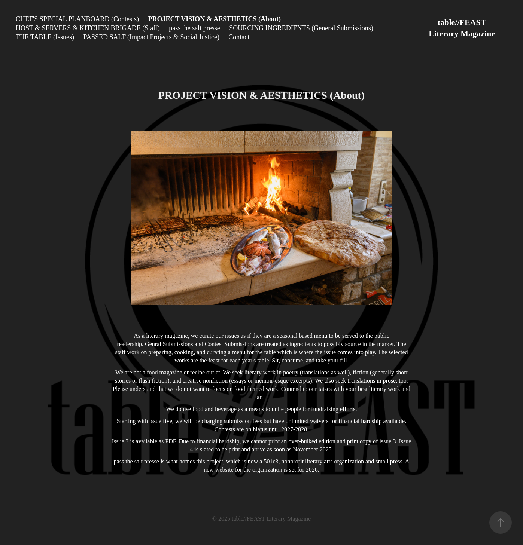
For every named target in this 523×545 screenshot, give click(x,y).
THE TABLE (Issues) (45, 37)
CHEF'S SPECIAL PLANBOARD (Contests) (77, 19)
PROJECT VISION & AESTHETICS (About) (214, 19)
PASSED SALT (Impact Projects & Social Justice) (151, 37)
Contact (238, 37)
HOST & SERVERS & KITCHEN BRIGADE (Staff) (88, 28)
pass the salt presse (194, 28)
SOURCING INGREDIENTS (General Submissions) (301, 28)
